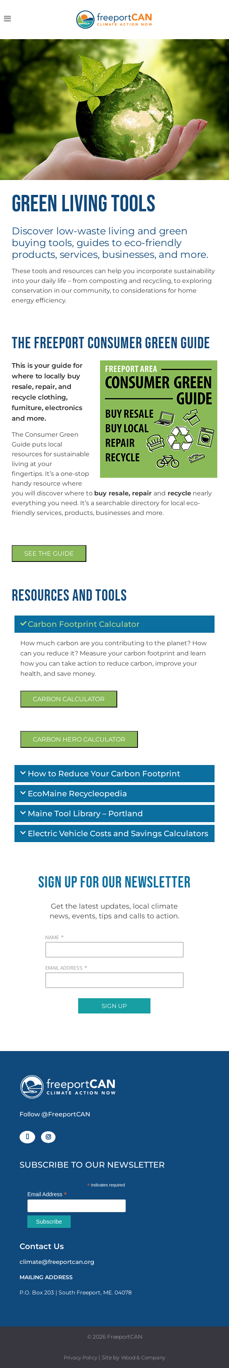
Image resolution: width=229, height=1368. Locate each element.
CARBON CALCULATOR (69, 699)
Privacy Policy (80, 1357)
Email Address (47, 1194)
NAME (52, 937)
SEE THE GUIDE (49, 553)
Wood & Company (143, 1357)
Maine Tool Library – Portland (85, 813)
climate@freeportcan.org (57, 1261)
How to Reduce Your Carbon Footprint (104, 773)
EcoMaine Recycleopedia (77, 793)
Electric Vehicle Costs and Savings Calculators (118, 833)
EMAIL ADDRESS (63, 967)
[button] (114, 624)
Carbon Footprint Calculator (84, 624)
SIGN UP (114, 1006)
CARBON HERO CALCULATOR (79, 739)
